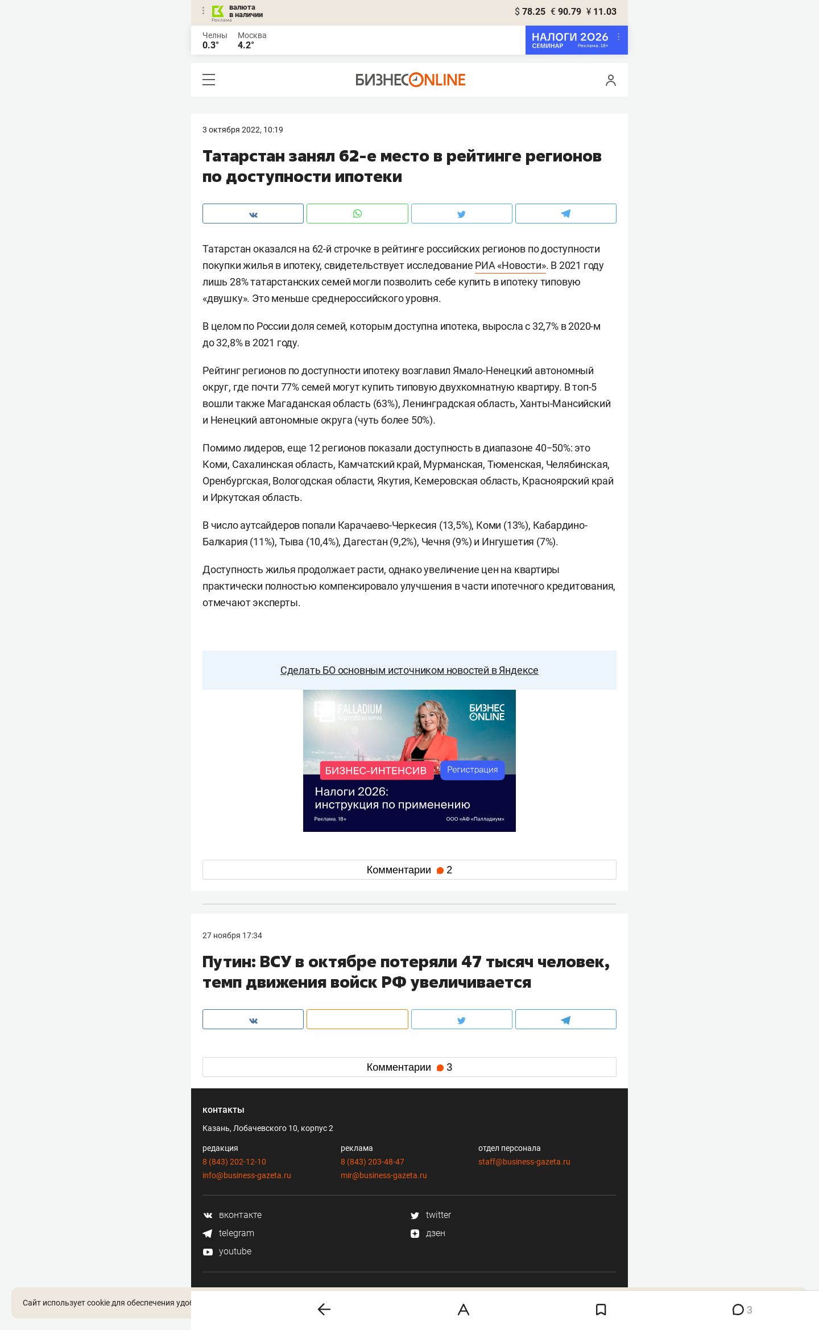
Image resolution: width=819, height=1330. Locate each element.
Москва (252, 35)
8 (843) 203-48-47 (372, 1161)
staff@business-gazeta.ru (524, 1161)
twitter (430, 1214)
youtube (226, 1251)
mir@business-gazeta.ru (384, 1175)
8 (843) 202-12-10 (234, 1161)
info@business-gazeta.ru (246, 1175)
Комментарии (409, 870)
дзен (427, 1233)
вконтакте (232, 1214)
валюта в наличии (246, 10)
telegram (228, 1233)
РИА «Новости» (510, 265)
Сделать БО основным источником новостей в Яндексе (409, 670)
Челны (215, 35)
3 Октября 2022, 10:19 (242, 129)
